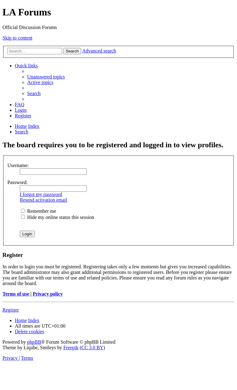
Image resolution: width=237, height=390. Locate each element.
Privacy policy (48, 293)
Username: (18, 165)
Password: (17, 182)
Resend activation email (43, 200)
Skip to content (17, 37)
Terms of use (15, 293)
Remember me (38, 211)
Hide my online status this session (57, 217)
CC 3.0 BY (92, 347)
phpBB (34, 342)
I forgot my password (41, 194)
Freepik (70, 347)
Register (10, 309)
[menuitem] (46, 76)
